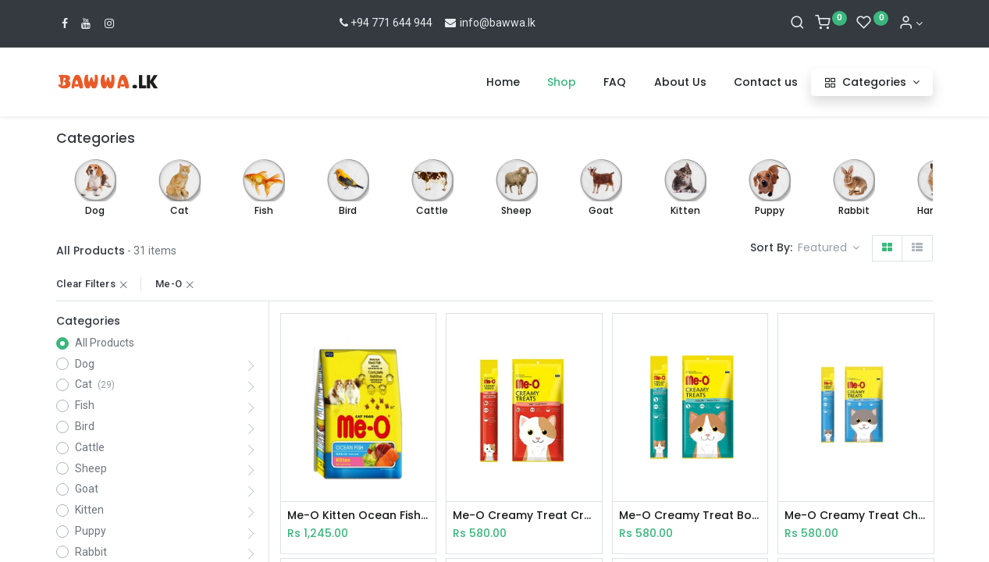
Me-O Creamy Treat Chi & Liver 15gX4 (855, 515)
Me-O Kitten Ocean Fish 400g (358, 515)
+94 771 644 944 (384, 22)
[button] (829, 248)
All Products (104, 342)
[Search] (797, 23)
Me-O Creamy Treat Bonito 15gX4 (690, 515)
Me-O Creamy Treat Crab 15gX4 (524, 515)
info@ (466, 22)
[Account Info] (910, 23)
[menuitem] (503, 83)
